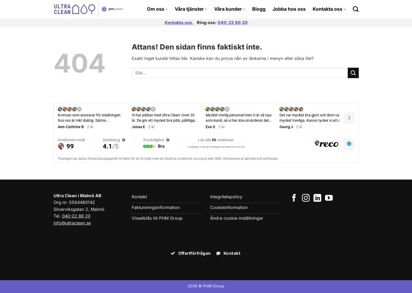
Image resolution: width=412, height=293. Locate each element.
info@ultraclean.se (72, 223)
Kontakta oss (329, 9)
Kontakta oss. (179, 22)
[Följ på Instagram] (306, 198)
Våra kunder (229, 9)
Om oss (157, 9)
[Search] (355, 9)
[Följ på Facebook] (294, 198)
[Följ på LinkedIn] (317, 198)
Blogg (259, 9)
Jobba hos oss (289, 9)
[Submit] (353, 73)
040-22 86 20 (233, 22)
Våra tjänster (191, 9)
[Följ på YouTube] (329, 198)
